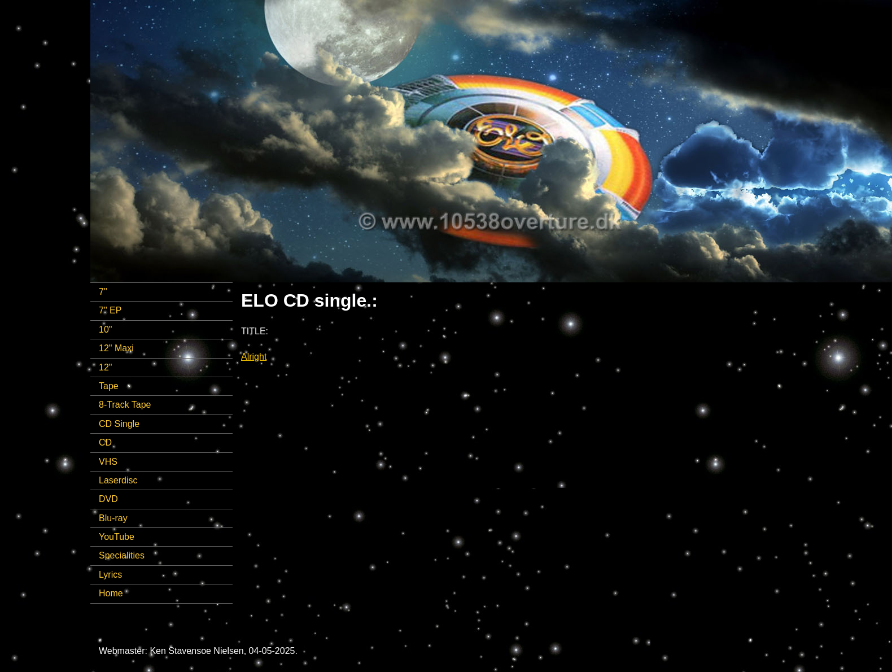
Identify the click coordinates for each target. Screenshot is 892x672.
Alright (253, 356)
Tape (109, 386)
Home (111, 593)
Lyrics (110, 574)
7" (103, 291)
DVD (108, 499)
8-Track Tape (125, 404)
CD (105, 442)
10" (105, 329)
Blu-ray (113, 518)
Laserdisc (118, 480)
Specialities (122, 555)
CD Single (119, 424)
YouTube (116, 537)
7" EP (110, 310)
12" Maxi (116, 348)
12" (105, 367)
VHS (108, 461)
